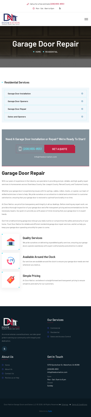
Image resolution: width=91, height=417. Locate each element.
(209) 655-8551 (57, 3)
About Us (8, 369)
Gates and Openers (17, 116)
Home (38, 51)
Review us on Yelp (12, 378)
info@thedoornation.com (45, 156)
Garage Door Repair (17, 109)
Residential (51, 51)
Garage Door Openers (18, 101)
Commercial (55, 328)
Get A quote (59, 149)
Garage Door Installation (19, 93)
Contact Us (9, 373)
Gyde (50, 411)
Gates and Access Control (60, 336)
